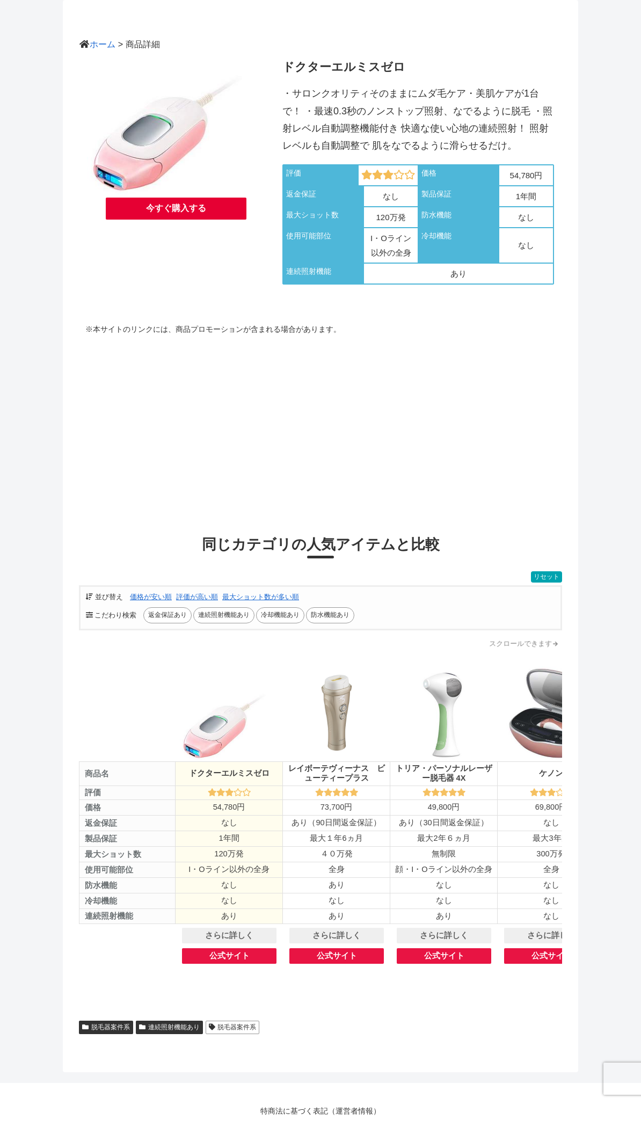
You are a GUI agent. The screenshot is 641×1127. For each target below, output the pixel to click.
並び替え (104, 597)
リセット (546, 576)
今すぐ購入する (176, 208)
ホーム (102, 44)
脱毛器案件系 (106, 1027)
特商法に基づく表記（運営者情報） (320, 1111)
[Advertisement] (320, 426)
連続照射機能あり (169, 1027)
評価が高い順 (197, 597)
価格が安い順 (151, 597)
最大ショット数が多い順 (260, 597)
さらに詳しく (229, 935)
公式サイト (229, 955)
